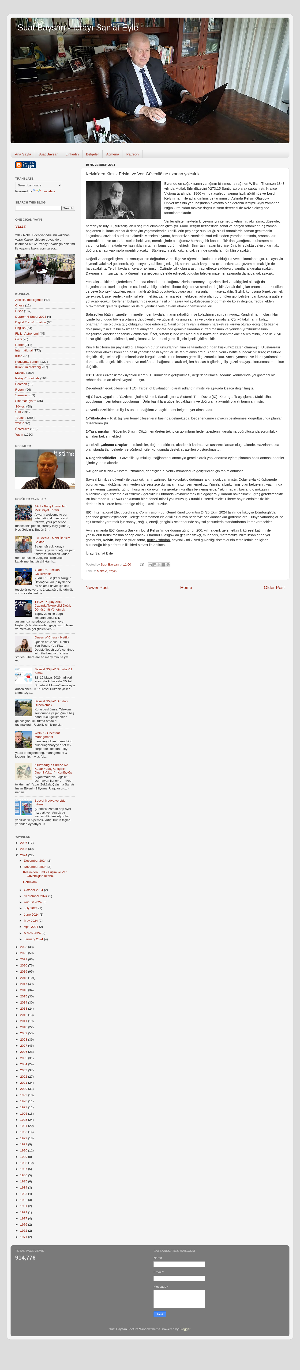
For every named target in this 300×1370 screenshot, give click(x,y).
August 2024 (33, 902)
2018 (24, 978)
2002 (24, 1076)
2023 (24, 947)
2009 (24, 1033)
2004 (24, 1064)
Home (186, 587)
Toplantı (20, 417)
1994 (24, 1126)
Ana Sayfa (23, 154)
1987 (24, 1169)
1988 (24, 1163)
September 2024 (36, 896)
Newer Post (97, 587)
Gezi (18, 339)
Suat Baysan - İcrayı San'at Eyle (78, 27)
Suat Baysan (48, 154)
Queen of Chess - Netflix (51, 637)
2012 (24, 1015)
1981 (24, 1206)
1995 (24, 1119)
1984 (24, 1187)
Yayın (113, 571)
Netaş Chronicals (27, 378)
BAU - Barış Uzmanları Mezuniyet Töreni (50, 508)
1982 (24, 1200)
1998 (24, 1101)
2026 (24, 843)
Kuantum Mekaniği (28, 367)
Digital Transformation (30, 322)
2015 (24, 996)
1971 (24, 1237)
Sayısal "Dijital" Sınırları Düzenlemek (51, 703)
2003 (24, 1070)
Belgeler (92, 154)
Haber (19, 345)
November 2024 (35, 866)
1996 (24, 1113)
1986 (24, 1175)
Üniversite (22, 429)
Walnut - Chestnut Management (47, 735)
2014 (24, 1002)
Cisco (19, 311)
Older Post (274, 587)
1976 (24, 1224)
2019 (24, 971)
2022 (24, 953)
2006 (24, 1051)
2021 (24, 959)
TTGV (19, 423)
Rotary (20, 389)
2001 (24, 1082)
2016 (24, 990)
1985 (24, 1181)
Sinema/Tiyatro (25, 401)
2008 (24, 1039)
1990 (24, 1150)
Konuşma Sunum (27, 361)
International (24, 350)
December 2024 (35, 860)
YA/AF (20, 227)
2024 (24, 855)
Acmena (112, 154)
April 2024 (31, 926)
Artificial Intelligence (29, 300)
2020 (24, 965)
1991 (24, 1144)
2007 (24, 1045)
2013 (24, 1008)
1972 (24, 1230)
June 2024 (32, 914)
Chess (19, 305)
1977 (24, 1218)
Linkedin (72, 154)
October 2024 (34, 890)
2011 (24, 1021)
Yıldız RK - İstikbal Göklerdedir (47, 571)
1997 (24, 1107)
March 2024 (32, 933)
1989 (24, 1157)
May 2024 (31, 920)
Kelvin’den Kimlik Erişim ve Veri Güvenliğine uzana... (45, 874)
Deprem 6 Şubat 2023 (30, 316)
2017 (24, 984)
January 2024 (34, 939)
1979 (24, 1212)
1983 (24, 1194)
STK (18, 412)
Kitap (18, 356)
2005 (24, 1058)
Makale (102, 571)
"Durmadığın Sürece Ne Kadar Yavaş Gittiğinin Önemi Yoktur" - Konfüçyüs (53, 768)
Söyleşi (20, 406)
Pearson (21, 384)
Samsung (22, 395)
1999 (24, 1095)
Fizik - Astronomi (27, 333)
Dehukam (30, 882)
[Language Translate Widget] (38, 185)
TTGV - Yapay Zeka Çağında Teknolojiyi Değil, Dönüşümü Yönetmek (52, 605)
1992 (24, 1138)
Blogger (185, 1329)
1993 (24, 1132)
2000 (24, 1089)
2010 (24, 1027)
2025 (24, 849)
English (20, 328)
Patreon (132, 154)
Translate (44, 191)
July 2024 (31, 908)
